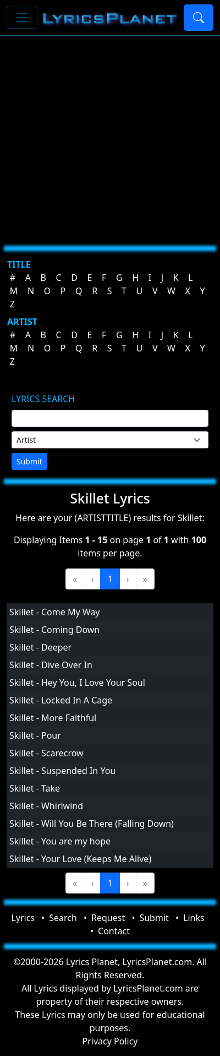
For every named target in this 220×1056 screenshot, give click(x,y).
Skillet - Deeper (40, 647)
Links (194, 918)
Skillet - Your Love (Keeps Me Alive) (80, 859)
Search (63, 918)
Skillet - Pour (35, 735)
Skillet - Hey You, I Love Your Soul (77, 682)
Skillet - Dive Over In (50, 665)
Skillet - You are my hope (60, 841)
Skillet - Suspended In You (62, 771)
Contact (114, 931)
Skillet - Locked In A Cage (60, 700)
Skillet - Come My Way (54, 612)
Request (108, 918)
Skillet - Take (34, 788)
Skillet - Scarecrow (46, 753)
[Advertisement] (103, 136)
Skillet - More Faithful (52, 718)
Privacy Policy (110, 1041)
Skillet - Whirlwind (46, 806)
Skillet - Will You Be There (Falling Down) (91, 823)
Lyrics (23, 918)
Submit (29, 461)
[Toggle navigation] (22, 18)
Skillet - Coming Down (54, 630)
